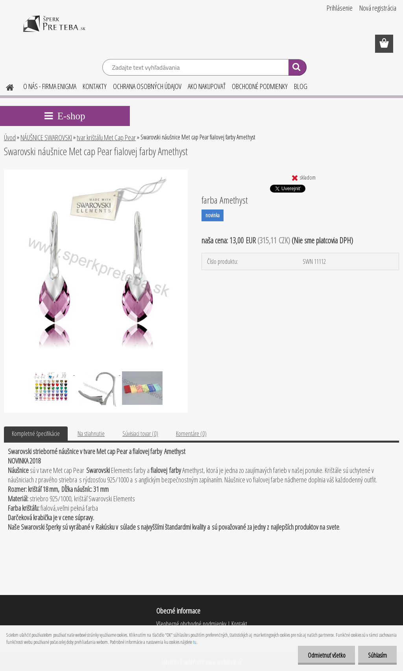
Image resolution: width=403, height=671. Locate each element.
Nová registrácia (377, 8)
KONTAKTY (95, 86)
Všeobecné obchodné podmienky (191, 623)
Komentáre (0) (191, 433)
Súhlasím (377, 655)
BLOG (300, 86)
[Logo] (54, 29)
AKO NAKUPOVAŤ (207, 86)
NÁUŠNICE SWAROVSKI (46, 137)
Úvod (10, 137)
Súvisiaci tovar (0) (140, 433)
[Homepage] (5, 86)
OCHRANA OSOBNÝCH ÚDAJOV (147, 86)
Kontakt (238, 623)
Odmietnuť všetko (326, 655)
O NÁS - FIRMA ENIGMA (49, 86)
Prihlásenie (340, 8)
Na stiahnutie (91, 433)
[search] (297, 68)
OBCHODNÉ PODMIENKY (260, 86)
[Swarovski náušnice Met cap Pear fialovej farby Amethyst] (96, 173)
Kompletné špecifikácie (36, 433)
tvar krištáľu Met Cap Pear (106, 137)
